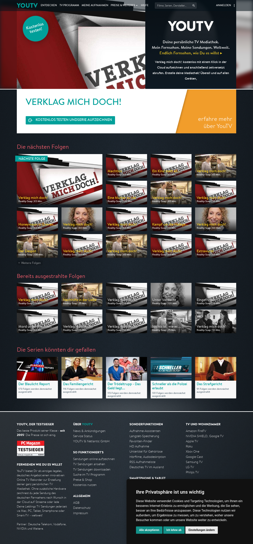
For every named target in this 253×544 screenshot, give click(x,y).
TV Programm (69, 5)
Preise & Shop (82, 480)
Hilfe (144, 5)
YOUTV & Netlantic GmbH (91, 441)
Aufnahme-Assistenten (144, 431)
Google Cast (194, 457)
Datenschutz (82, 508)
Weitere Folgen (31, 263)
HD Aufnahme (139, 446)
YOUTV (27, 5)
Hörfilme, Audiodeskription (147, 457)
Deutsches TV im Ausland (146, 467)
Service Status (83, 436)
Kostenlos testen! (35, 28)
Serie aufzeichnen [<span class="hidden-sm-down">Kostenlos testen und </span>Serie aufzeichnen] (74, 120)
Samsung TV (194, 462)
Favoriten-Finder (140, 441)
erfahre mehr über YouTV (215, 122)
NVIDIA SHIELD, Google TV (205, 436)
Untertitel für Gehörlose (145, 451)
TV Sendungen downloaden (91, 469)
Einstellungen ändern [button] (202, 530)
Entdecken (49, 5)
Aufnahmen (95, 5)
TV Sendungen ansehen (89, 464)
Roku (189, 446)
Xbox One (192, 451)
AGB (76, 503)
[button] (234, 5)
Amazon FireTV (196, 431)
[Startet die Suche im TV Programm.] (175, 5)
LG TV (190, 467)
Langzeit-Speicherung (144, 436)
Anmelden (223, 5)
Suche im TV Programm (89, 474)
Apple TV (192, 441)
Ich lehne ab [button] (173, 530)
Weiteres (123, 5)
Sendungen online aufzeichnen (94, 459)
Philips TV (192, 472)
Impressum (80, 513)
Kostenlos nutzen (85, 485)
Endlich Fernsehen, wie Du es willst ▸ (191, 53)
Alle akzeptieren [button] (149, 530)
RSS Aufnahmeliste (142, 462)
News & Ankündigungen (89, 431)
